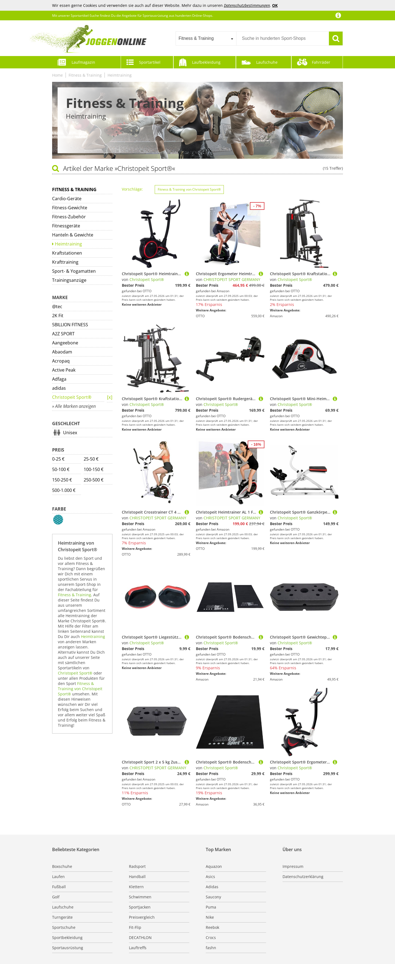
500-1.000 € (63, 490)
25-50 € (91, 459)
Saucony (213, 896)
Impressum (293, 866)
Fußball (59, 886)
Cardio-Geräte (66, 199)
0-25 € (58, 459)
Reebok (212, 927)
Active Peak (63, 370)
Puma (211, 907)
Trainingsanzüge (69, 280)
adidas (59, 388)
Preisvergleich (142, 917)
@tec (57, 306)
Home (57, 75)
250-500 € (93, 480)
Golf (56, 896)
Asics (210, 876)
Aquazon (214, 866)
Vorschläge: (132, 189)
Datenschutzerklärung (303, 876)
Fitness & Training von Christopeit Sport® (80, 688)
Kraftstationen (67, 253)
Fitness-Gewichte (69, 208)
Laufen (58, 876)
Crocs (211, 937)
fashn (211, 947)
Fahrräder (321, 62)
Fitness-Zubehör (69, 217)
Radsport (137, 866)
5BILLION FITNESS (70, 325)
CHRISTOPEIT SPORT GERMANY (232, 279)
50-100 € (60, 469)
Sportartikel (149, 62)
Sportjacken (140, 907)
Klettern (136, 886)
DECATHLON (140, 937)
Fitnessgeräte (66, 226)
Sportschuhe (63, 927)
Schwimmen (140, 896)
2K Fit (57, 316)
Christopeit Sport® (71, 397)
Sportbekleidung (67, 937)
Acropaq (61, 361)
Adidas (212, 886)
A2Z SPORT (63, 334)
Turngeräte (62, 917)
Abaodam (62, 352)
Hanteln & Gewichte (72, 235)
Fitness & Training (85, 75)
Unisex (70, 433)
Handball (137, 876)
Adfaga (59, 379)
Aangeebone (65, 343)
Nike (210, 917)
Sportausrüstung (67, 947)
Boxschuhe (62, 866)
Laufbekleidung (206, 62)
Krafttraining (65, 262)
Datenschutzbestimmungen (247, 5)
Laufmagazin (83, 62)
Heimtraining (120, 75)
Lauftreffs (137, 947)
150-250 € (62, 480)
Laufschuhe (267, 62)
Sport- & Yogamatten (74, 271)
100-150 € (93, 469)
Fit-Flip (135, 927)
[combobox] (206, 38)
